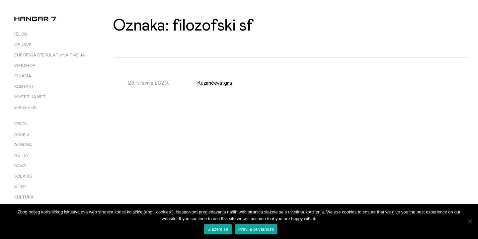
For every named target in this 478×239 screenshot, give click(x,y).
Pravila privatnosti (256, 229)
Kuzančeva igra (214, 83)
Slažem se (217, 229)
